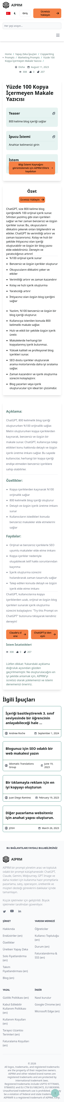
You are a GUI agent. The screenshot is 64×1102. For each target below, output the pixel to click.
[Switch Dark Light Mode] (15, 13)
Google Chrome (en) (48, 1004)
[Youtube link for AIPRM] (12, 912)
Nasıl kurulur (43, 998)
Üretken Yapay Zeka (15, 949)
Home (8, 54)
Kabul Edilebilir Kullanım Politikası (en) (14, 1009)
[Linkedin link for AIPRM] (20, 912)
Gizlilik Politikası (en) (16, 998)
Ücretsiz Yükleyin (50, 13)
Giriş (25, 13)
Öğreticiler (41, 929)
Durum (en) (42, 946)
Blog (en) (8, 978)
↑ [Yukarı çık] (55, 1093)
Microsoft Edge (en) (47, 1011)
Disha (21, 67)
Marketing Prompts (29, 57)
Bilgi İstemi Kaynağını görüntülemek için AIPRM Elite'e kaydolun (33, 168)
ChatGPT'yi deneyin (45, 634)
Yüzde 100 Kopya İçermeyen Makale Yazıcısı (30, 59)
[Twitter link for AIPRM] (4, 911)
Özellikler (9, 942)
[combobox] (32, 26)
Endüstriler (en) (12, 936)
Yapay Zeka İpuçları (26, 54)
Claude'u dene (18, 634)
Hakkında (9, 929)
